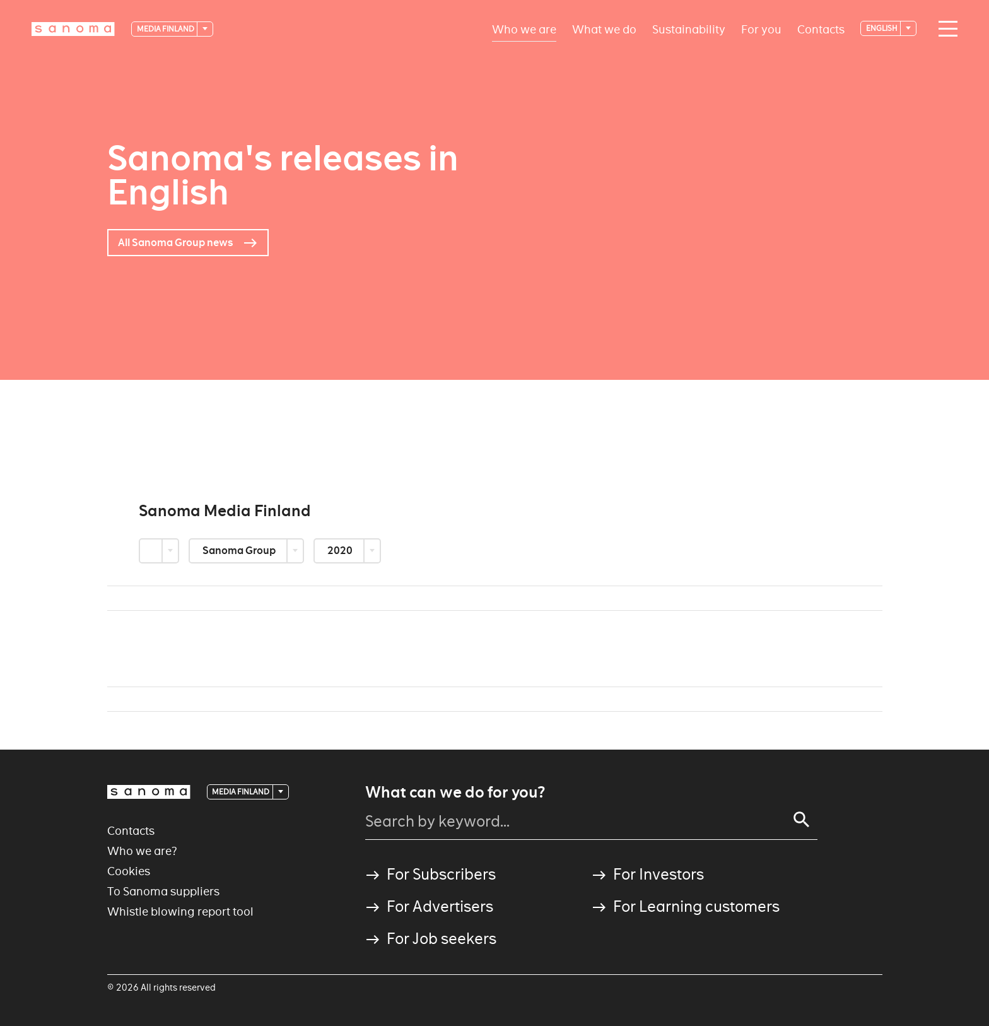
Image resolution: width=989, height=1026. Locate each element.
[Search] (801, 819)
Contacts (821, 28)
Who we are (524, 28)
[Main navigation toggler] (944, 29)
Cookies (128, 871)
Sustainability (688, 28)
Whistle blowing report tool (180, 911)
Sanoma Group (240, 550)
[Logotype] (73, 29)
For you (761, 28)
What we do (604, 28)
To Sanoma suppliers (163, 891)
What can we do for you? (455, 792)
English (882, 28)
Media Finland (166, 28)
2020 (340, 550)
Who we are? (142, 851)
